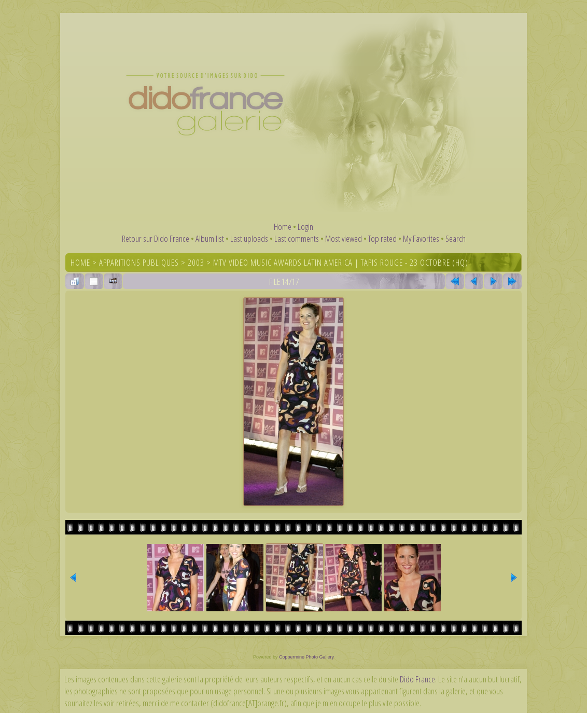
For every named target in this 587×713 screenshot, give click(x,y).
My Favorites (421, 238)
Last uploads (249, 238)
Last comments (296, 238)
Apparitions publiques (139, 262)
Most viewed (343, 238)
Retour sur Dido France (155, 238)
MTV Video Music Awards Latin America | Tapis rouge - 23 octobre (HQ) (340, 262)
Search (455, 238)
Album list (209, 238)
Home (282, 226)
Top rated (382, 238)
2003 (196, 262)
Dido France (417, 679)
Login (305, 226)
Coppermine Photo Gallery (306, 657)
